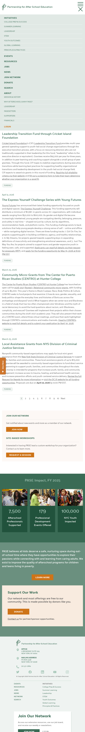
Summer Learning (12, 27)
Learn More (42, 578)
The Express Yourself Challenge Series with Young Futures (41, 200)
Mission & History (12, 97)
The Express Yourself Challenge (36, 209)
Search (8, 88)
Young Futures (9, 206)
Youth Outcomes (12, 41)
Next (63, 399)
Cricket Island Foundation (14, 144)
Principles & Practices (14, 50)
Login (7, 127)
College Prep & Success (15, 22)
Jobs (6, 67)
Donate (8, 83)
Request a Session (20, 455)
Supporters (9, 116)
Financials (9, 121)
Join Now (17, 430)
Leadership (9, 31)
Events (8, 56)
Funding (7, 185)
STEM (6, 36)
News (7, 72)
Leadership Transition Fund (47, 144)
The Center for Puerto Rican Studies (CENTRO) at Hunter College (33, 285)
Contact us (13, 619)
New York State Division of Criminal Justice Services (47, 357)
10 (58, 399)
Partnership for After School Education (30, 7)
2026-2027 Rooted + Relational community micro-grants (41, 288)
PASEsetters (10, 111)
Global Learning (12, 45)
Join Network (12, 77)
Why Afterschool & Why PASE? (18, 102)
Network (18, 697)
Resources (10, 62)
